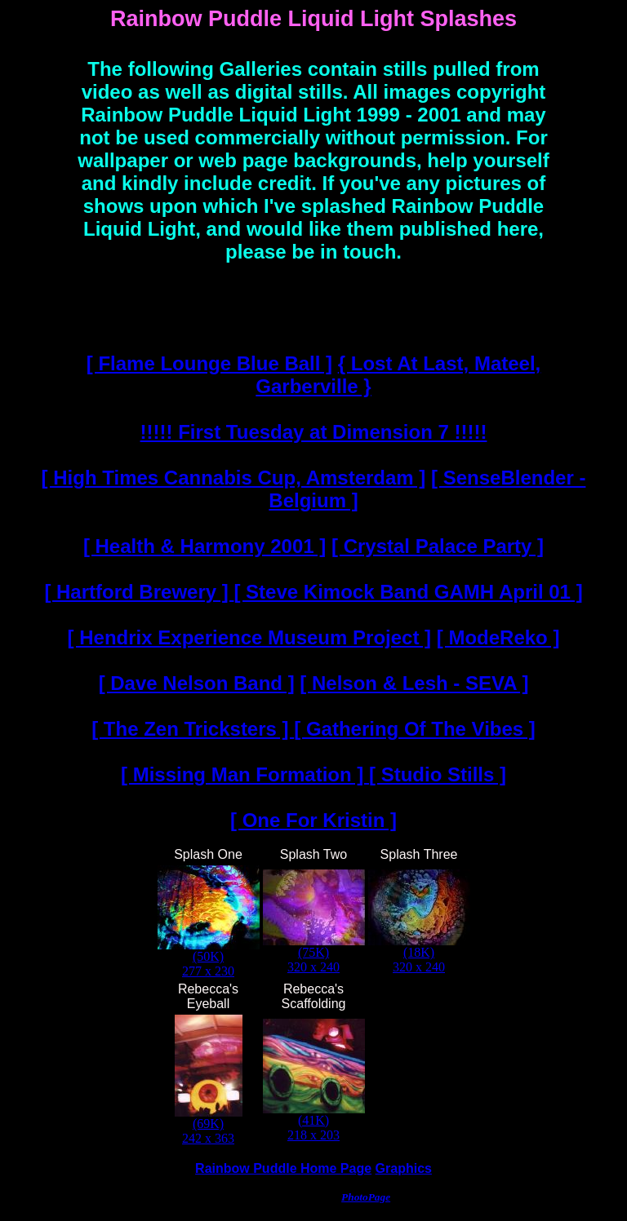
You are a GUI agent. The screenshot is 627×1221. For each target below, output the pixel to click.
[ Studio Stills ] (437, 774)
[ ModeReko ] (498, 637)
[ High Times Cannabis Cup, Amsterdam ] (234, 478)
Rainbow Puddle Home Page (283, 1168)
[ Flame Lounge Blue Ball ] (209, 363)
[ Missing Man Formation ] (245, 774)
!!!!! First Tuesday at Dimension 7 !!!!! (313, 432)
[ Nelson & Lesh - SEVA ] (414, 683)
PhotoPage (365, 1197)
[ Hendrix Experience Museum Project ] (249, 637)
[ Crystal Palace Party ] (437, 546)
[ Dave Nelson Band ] (197, 683)
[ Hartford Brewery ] (138, 592)
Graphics (404, 1168)
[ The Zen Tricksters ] (192, 729)
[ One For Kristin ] (313, 820)
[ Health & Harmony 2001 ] (204, 546)
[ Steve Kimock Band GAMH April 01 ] (407, 592)
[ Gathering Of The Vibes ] (415, 729)
